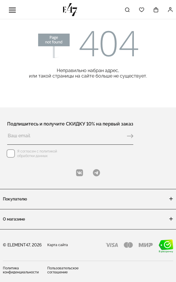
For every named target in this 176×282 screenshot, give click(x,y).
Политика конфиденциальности (21, 270)
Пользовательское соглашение (63, 270)
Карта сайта (57, 245)
